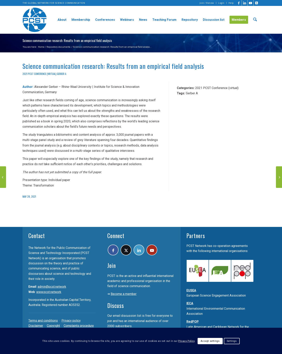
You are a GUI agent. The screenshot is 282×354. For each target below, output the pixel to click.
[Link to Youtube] (250, 3)
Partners (195, 236)
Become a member (123, 294)
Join (111, 265)
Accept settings (210, 341)
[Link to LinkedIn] (245, 3)
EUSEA (191, 290)
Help (231, 2)
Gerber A (61, 74)
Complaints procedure (79, 326)
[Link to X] (256, 3)
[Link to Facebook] (239, 3)
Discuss (115, 305)
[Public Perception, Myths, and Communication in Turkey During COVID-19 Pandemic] (3, 177)
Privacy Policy (186, 341)
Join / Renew (207, 2)
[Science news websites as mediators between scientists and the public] (279, 177)
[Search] (255, 20)
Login (221, 2)
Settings (232, 341)
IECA (189, 303)
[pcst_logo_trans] (35, 20)
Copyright (53, 326)
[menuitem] (207, 3)
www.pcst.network (48, 292)
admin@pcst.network (52, 286)
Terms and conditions (43, 320)
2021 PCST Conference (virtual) (39, 74)
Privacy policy (71, 320)
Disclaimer (35, 326)
